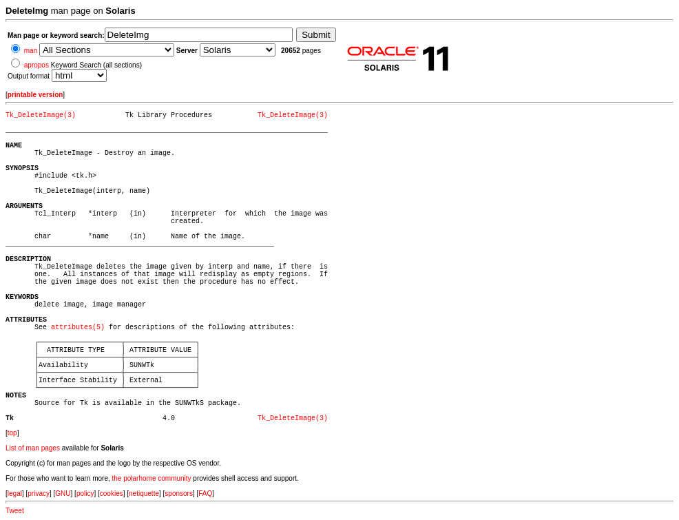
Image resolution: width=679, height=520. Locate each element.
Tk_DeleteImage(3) (41, 115)
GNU (62, 493)
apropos (36, 65)
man (30, 50)
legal (15, 493)
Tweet (15, 510)
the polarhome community (151, 478)
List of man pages (33, 448)
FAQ (205, 493)
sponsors (179, 493)
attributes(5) (78, 327)
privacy (39, 493)
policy (85, 493)
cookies (111, 493)
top (12, 433)
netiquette (144, 493)
